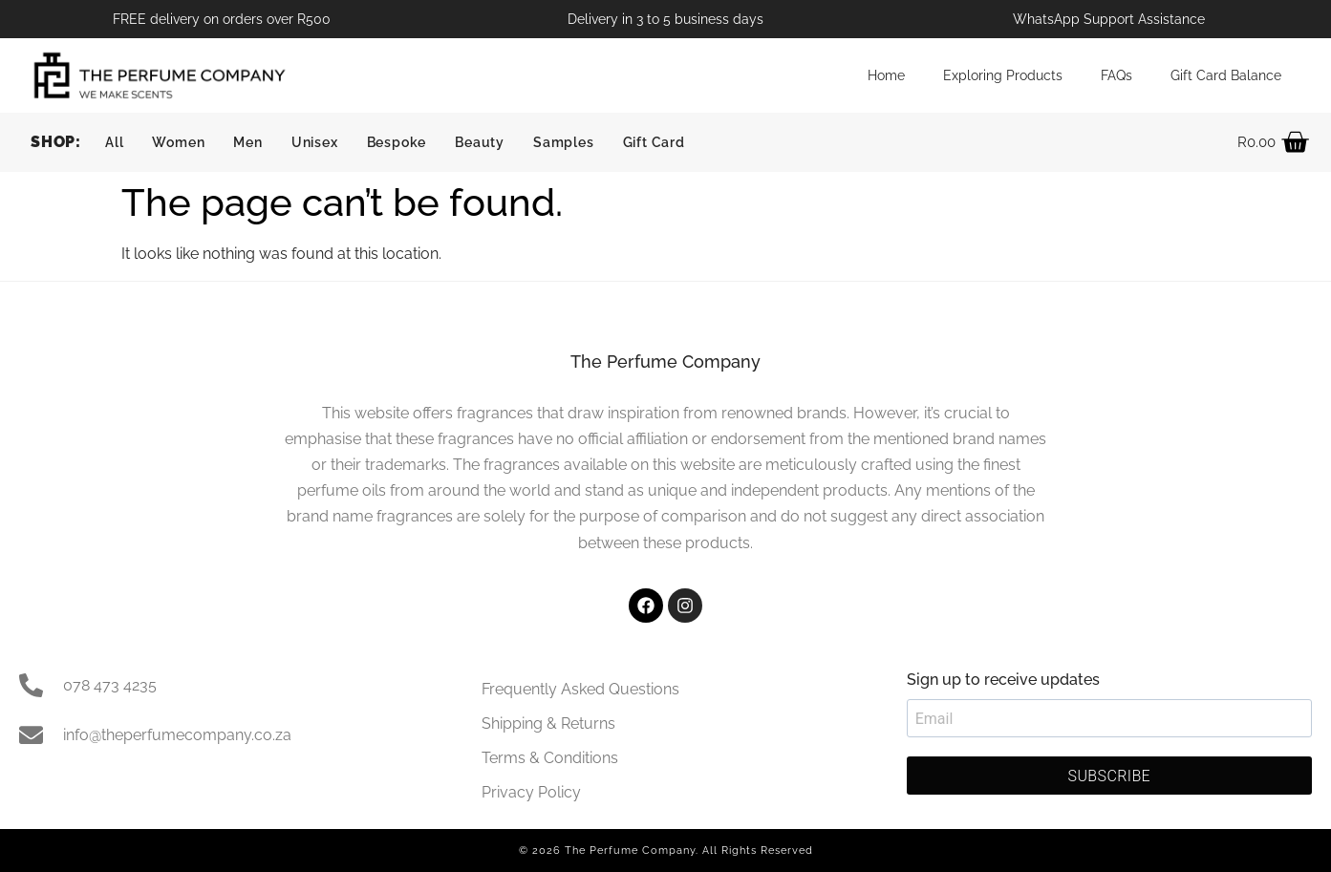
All (114, 142)
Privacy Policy (531, 792)
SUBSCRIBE (1109, 776)
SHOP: (56, 142)
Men (247, 142)
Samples (563, 142)
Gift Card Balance (1225, 75)
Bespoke (397, 142)
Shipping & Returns (548, 723)
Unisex (314, 142)
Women (178, 142)
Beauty (479, 142)
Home (886, 75)
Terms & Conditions (550, 758)
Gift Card (654, 142)
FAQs (1116, 75)
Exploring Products (1003, 75)
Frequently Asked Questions (580, 689)
